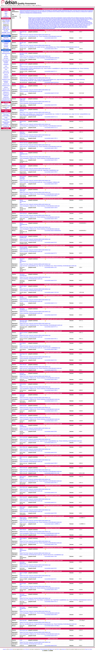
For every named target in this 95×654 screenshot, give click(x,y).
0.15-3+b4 (56, 93)
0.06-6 (55, 431)
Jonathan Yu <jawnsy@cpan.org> (63, 114)
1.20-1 (55, 267)
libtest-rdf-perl (72, 26)
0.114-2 (55, 400)
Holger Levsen (52, 649)
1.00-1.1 (56, 138)
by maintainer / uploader (6, 43)
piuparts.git (64, 649)
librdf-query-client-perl (80, 23)
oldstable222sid (6, 99)
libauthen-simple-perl (63, 17)
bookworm (6, 77)
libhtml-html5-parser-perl (59, 20)
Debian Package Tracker (6, 120)
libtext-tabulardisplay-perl (23, 550)
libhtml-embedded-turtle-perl (82, 19)
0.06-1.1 (56, 338)
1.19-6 (55, 544)
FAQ (6, 15)
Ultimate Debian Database (6, 122)
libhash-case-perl (72, 19)
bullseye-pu (6, 92)
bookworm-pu (6, 83)
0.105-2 (55, 589)
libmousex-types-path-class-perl (76, 22)
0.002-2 (55, 463)
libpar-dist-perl (52, 23)
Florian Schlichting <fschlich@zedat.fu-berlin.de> (50, 36)
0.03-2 (55, 242)
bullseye (6, 87)
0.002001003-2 (57, 230)
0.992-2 (55, 195)
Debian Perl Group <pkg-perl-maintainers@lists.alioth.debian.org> (35, 34)
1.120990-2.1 (57, 523)
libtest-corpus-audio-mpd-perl (61, 26)
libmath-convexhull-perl (50, 22)
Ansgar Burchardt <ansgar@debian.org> (46, 79)
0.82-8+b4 (56, 82)
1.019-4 (55, 420)
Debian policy (6, 22)
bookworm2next (6, 85)
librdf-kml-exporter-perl (61, 23)
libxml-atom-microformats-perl (23, 608)
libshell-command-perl (41, 24)
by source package (6, 46)
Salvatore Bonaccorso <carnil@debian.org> (53, 554)
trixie (6, 69)
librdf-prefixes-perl (70, 23)
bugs (9, 105)
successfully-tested (49, 38)
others (58, 649)
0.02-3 (55, 280)
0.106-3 (55, 218)
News (6, 13)
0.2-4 (55, 502)
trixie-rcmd (7, 41)
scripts (3, 29)
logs (9, 29)
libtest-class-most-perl (49, 26)
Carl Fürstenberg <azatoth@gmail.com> (29, 125)
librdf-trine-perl (31, 24)
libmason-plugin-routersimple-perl (60, 21)
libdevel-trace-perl (53, 19)
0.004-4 (55, 614)
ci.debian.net (6, 126)
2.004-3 (55, 48)
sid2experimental (6, 53)
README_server (6, 32)
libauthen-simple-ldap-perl (52, 17)
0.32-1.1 (56, 601)
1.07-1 (55, 442)
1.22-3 (55, 535)
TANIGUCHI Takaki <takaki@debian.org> (29, 325)
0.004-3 (55, 172)
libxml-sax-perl (40, 28)
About (6, 11)
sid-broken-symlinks (6, 62)
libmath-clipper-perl (40, 22)
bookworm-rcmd (6, 79)
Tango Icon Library (88, 649)
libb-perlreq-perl (72, 17)
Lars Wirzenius (26, 649)
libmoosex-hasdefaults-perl (62, 22)
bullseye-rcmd (6, 89)
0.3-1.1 (55, 59)
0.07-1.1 (56, 326)
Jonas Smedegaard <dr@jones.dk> (28, 158)
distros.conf (5, 28)
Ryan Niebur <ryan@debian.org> (27, 114)
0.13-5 (55, 492)
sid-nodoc (6, 58)
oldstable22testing (6, 100)
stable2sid (6, 95)
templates (7, 21)
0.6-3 (55, 579)
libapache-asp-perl (32, 17)
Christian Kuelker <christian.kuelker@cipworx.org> (31, 68)
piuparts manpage (6, 34)
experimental (6, 51)
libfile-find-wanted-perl (62, 19)
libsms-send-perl (50, 24)
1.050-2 (55, 148)
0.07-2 (55, 253)
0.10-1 (55, 360)
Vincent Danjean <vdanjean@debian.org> (29, 440)
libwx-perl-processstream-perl (75, 27)
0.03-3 (55, 314)
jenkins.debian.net (6, 124)
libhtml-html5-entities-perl (23, 166)
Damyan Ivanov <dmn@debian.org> (28, 47)
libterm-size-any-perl (67, 24)
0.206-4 (55, 410)
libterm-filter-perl (58, 24)
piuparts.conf (6, 26)
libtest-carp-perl (40, 26)
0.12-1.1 (56, 127)
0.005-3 (55, 390)
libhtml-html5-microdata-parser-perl (45, 20)
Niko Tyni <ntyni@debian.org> (46, 265)
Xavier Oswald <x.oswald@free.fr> (28, 57)
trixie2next (6, 76)
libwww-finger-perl (63, 27)
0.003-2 (55, 379)
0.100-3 (55, 183)
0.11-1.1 (56, 116)
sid (6, 55)
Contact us (5, 16)
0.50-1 (55, 568)
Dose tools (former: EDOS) (6, 115)
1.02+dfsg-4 (56, 625)
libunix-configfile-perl (54, 27)
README (6, 30)
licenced (11, 649)
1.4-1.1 (55, 303)
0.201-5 (55, 635)
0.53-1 (55, 370)
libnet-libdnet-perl (35, 23)
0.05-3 (55, 105)
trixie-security (6, 72)
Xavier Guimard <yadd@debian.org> (42, 80)
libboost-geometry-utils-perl (82, 17)
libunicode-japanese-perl (43, 27)
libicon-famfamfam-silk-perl (23, 224)
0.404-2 (55, 160)
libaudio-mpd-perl (41, 17)
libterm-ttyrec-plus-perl (85, 24)
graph (7, 48)
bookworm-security (6, 82)
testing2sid (5, 64)
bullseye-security (6, 90)
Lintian (6, 117)
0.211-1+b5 (56, 473)
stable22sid (6, 97)
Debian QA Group (6, 113)
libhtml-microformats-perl (71, 20)
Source (6, 103)
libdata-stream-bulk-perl (42, 19)
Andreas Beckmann (43, 649)
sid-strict (6, 56)
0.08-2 (55, 513)
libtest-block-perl (32, 26)
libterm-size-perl (75, 24)
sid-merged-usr (6, 60)
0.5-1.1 (55, 71)
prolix (53, 28)
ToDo (6, 108)
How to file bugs (6, 20)
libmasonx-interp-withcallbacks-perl (77, 21)
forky (6, 66)
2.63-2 (55, 38)
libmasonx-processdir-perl (23, 275)
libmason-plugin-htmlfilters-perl (45, 21)
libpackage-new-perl (43, 23)
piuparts (4, 649)
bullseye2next (6, 94)
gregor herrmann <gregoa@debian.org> (29, 36)
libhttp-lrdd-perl (80, 20)
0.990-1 (55, 349)
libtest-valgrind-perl (79, 26)
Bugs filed (6, 37)
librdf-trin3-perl (89, 23)
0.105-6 (55, 207)
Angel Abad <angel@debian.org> (51, 170)
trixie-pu (6, 74)
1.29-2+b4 (56, 292)
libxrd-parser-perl (48, 28)
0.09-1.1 (56, 482)
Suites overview (6, 39)
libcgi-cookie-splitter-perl (23, 99)
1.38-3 (55, 556)
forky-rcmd (5, 67)
